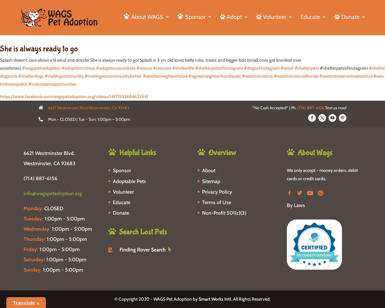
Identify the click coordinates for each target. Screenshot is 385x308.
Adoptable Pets (129, 181)
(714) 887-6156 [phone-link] (40, 178)
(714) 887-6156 (310, 107)
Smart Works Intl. (215, 299)
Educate (310, 17)
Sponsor (122, 170)
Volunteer (123, 192)
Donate (121, 213)
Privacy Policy (217, 192)
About (208, 170)
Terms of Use (216, 202)
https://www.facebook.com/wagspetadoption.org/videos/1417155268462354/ (74, 96)
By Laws (296, 205)
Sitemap (211, 181)
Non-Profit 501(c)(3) (224, 213)
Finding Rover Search (143, 250)
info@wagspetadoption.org (53, 193)
